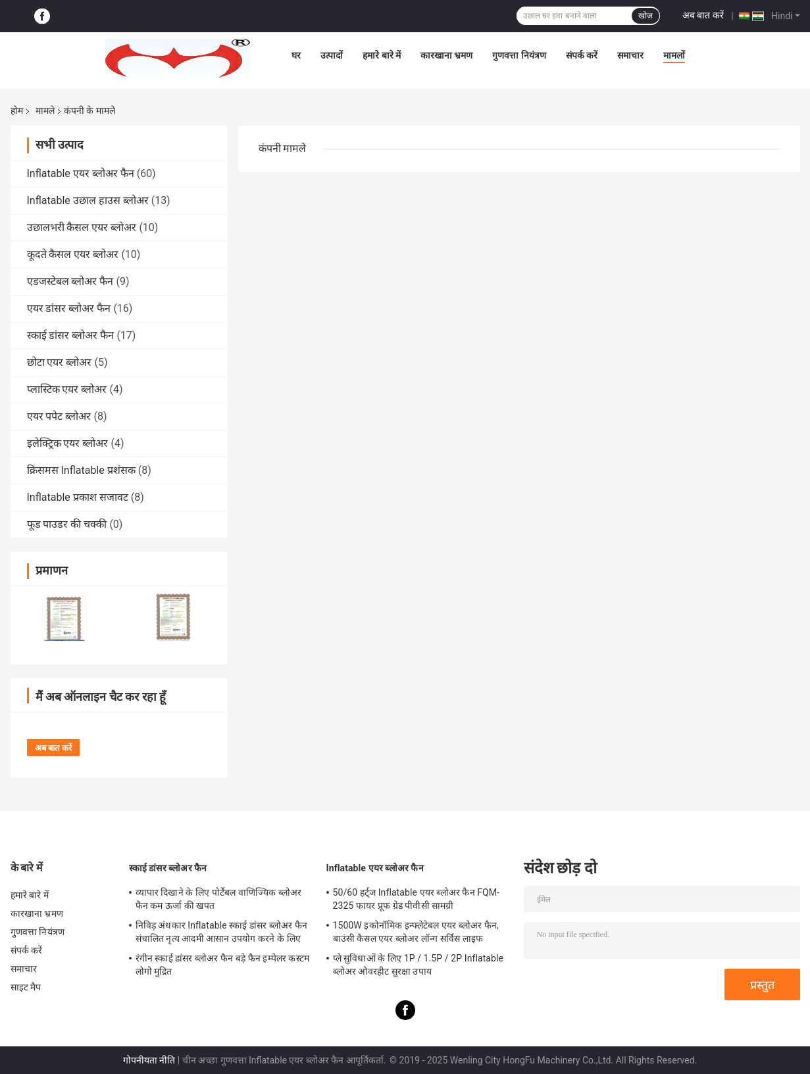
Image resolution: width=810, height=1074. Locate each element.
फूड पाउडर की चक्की (67, 524)
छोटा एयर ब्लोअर (59, 362)
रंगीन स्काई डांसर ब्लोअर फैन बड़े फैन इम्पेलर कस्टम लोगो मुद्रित (222, 965)
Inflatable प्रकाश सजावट (77, 497)
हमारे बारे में (382, 55)
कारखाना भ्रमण (446, 55)
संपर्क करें (581, 55)
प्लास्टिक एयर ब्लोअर (67, 389)
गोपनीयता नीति (149, 1060)
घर (296, 55)
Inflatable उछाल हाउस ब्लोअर (88, 200)
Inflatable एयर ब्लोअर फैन (80, 173)
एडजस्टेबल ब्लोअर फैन (70, 281)
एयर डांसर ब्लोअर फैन (69, 308)
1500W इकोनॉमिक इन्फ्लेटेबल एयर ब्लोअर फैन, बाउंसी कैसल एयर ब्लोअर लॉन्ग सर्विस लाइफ (416, 932)
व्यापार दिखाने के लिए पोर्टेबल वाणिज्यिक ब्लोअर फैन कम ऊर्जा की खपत (219, 899)
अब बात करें (703, 15)
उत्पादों (331, 55)
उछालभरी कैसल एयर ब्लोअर (82, 227)
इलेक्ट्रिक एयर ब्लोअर (68, 443)
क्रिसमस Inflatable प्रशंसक (81, 470)
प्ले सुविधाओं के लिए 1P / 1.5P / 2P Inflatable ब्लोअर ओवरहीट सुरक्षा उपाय (418, 965)
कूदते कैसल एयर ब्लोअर (73, 254)
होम (17, 110)
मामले (45, 110)
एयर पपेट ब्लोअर (59, 416)
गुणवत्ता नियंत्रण (518, 55)
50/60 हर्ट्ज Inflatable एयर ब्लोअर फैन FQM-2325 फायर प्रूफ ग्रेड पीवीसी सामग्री (416, 899)
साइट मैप (26, 987)
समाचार (630, 55)
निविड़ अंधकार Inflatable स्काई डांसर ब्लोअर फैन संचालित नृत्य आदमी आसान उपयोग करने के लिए (222, 932)
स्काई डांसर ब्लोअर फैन (70, 335)
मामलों (674, 55)
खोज (645, 15)
